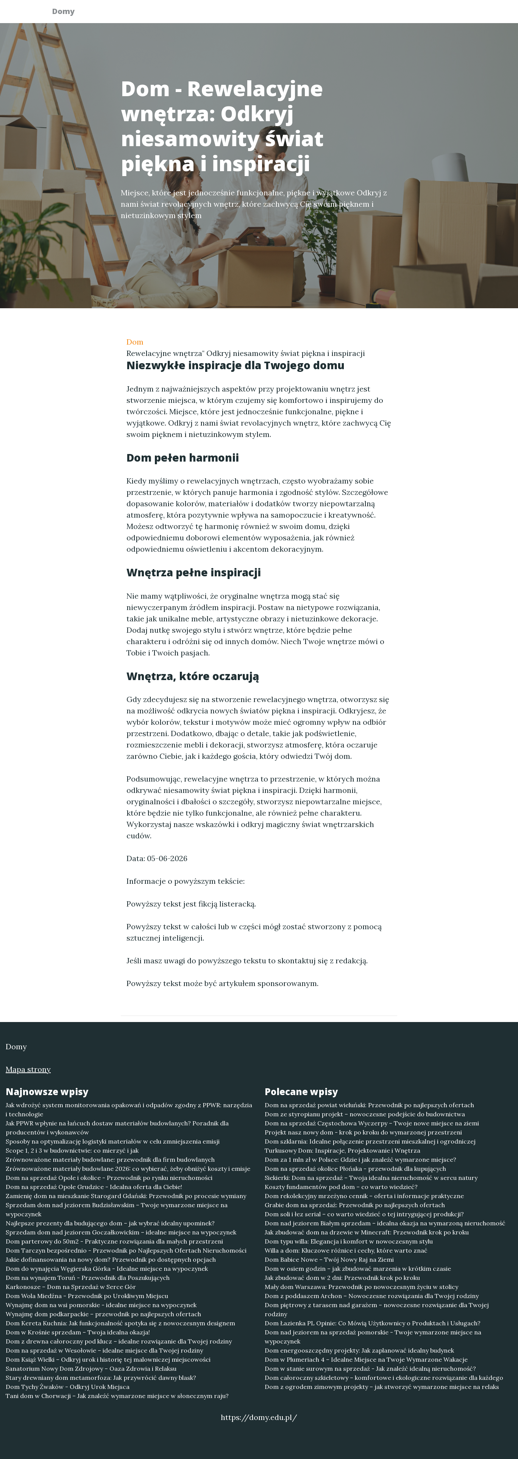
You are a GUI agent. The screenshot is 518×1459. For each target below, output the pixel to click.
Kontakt (448, 13)
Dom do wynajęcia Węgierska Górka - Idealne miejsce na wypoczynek (107, 1268)
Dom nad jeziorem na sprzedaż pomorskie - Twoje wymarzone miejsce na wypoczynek (373, 1336)
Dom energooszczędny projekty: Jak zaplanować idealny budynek (359, 1350)
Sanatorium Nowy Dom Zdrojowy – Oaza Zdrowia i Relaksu (91, 1368)
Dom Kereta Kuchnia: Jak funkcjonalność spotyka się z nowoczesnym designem (120, 1323)
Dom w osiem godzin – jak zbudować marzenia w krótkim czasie (358, 1268)
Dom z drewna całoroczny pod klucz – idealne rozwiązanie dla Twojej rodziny (119, 1341)
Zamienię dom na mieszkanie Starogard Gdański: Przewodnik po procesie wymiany (126, 1196)
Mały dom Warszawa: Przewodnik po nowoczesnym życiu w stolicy (361, 1286)
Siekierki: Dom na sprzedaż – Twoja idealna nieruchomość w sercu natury (371, 1177)
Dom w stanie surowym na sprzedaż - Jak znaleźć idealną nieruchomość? (370, 1368)
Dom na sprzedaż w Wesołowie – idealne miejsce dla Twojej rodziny (104, 1350)
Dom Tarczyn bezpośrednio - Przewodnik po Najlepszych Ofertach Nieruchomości (126, 1250)
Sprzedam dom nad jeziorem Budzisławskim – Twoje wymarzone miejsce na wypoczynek (117, 1209)
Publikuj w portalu (349, 13)
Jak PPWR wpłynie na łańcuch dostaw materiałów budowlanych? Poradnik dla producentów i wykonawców (117, 1127)
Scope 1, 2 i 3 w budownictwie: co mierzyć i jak (72, 1150)
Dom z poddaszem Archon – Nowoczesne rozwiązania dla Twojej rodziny (372, 1296)
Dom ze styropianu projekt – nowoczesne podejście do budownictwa (365, 1114)
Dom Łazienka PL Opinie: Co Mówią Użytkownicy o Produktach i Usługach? (373, 1323)
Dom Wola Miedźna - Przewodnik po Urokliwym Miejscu (87, 1296)
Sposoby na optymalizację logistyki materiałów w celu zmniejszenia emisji (113, 1141)
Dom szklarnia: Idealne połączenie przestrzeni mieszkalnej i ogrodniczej (370, 1141)
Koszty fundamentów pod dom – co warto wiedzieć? (341, 1187)
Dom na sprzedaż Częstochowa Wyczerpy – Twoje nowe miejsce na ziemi (372, 1123)
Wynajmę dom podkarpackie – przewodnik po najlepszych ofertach (103, 1314)
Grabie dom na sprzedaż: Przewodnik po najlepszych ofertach (355, 1205)
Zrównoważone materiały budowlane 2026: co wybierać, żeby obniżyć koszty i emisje (128, 1168)
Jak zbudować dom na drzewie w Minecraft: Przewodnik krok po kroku (367, 1232)
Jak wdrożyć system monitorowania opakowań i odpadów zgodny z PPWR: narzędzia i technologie (129, 1109)
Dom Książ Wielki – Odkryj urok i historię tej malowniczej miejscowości (108, 1359)
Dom (135, 341)
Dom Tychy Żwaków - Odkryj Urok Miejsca (68, 1386)
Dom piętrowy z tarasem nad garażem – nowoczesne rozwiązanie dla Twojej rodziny (377, 1309)
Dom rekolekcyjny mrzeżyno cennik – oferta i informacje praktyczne (364, 1196)
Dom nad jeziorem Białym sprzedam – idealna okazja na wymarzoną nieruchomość (385, 1223)
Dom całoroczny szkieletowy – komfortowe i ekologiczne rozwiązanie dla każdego (384, 1377)
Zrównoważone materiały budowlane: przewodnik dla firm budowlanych (110, 1159)
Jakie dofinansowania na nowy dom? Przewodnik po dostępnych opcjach (111, 1259)
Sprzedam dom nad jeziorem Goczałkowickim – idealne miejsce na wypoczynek (121, 1232)
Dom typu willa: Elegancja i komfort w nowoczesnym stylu (349, 1241)
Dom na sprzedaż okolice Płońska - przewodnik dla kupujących (355, 1168)
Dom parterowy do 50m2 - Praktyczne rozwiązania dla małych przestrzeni (114, 1241)
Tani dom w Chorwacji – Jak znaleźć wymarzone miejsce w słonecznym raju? (117, 1396)
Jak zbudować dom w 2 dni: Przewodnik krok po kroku (342, 1277)
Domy (67, 12)
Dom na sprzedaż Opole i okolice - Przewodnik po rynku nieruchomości (109, 1177)
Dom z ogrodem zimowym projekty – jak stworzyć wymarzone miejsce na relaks (382, 1386)
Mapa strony (28, 1069)
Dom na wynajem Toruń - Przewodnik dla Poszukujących (88, 1277)
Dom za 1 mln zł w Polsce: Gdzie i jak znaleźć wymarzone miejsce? (360, 1159)
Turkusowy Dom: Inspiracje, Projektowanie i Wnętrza (342, 1150)
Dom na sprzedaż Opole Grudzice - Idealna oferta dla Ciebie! (94, 1187)
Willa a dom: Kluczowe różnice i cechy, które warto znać (346, 1250)
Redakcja (406, 13)
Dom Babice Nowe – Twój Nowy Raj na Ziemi (329, 1259)
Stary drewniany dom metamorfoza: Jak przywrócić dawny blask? (101, 1377)
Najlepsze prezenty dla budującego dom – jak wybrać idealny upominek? (110, 1223)
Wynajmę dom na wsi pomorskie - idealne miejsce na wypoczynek (101, 1305)
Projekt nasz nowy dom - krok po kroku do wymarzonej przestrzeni (363, 1132)
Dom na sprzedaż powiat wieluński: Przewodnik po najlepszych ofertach (369, 1105)
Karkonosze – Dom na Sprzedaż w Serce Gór (71, 1286)
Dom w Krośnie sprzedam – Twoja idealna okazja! (78, 1332)
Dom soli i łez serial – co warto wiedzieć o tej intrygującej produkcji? (364, 1214)
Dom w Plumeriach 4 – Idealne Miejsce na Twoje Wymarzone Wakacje (366, 1359)
